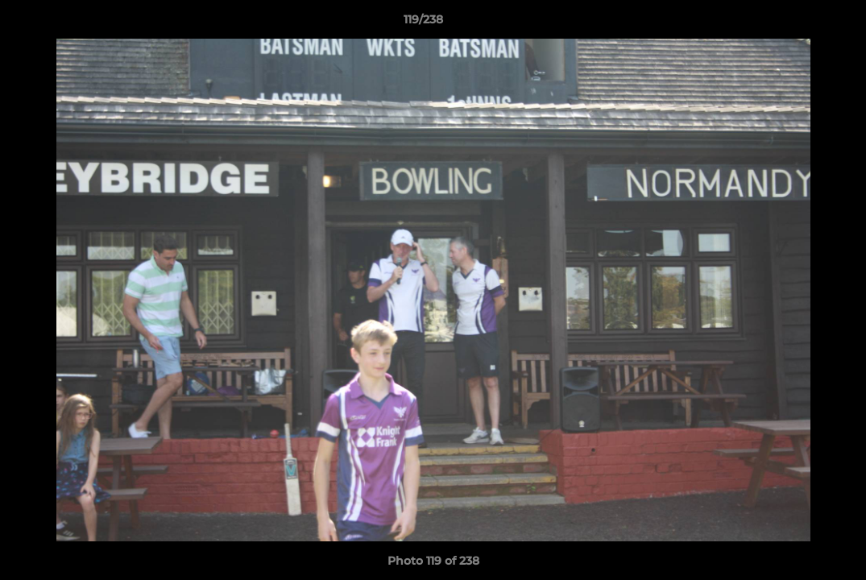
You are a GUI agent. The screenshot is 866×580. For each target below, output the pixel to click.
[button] (798, 23)
